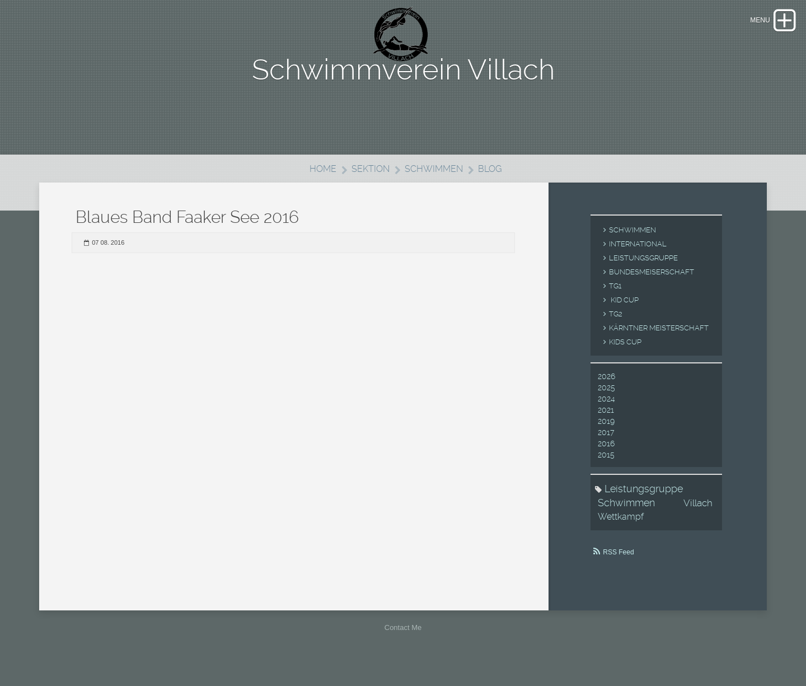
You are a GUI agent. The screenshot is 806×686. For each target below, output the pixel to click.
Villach (698, 516)
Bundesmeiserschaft (651, 285)
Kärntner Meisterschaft (659, 341)
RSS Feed (618, 566)
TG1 (615, 299)
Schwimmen (435, 182)
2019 (606, 434)
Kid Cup (624, 313)
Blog (492, 182)
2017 (606, 445)
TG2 (615, 327)
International (638, 257)
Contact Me (403, 641)
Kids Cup (625, 355)
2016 (606, 456)
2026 (606, 389)
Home (320, 182)
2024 (606, 412)
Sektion (369, 182)
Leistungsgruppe (643, 271)
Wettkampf (621, 530)
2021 (606, 423)
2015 (606, 468)
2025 (606, 400)
